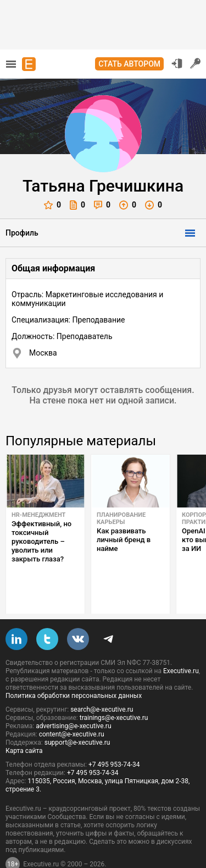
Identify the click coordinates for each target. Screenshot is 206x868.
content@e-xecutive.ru (71, 708)
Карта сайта (24, 725)
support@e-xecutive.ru (77, 716)
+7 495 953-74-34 (114, 739)
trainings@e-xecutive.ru (114, 692)
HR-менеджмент (38, 514)
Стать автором (129, 63)
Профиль (21, 232)
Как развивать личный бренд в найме (124, 540)
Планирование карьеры (121, 518)
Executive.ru (181, 645)
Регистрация (195, 63)
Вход (176, 63)
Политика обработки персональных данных (73, 670)
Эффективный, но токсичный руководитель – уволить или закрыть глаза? (41, 541)
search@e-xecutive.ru (101, 683)
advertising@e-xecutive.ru (73, 700)
